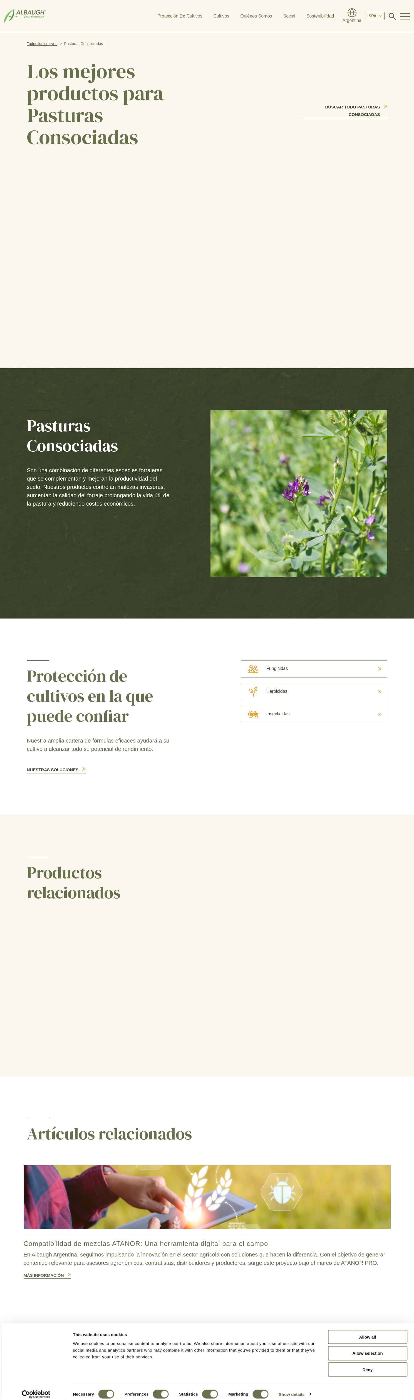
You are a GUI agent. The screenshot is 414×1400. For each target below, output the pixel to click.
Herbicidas (264, 691)
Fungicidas (264, 668)
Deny (368, 1364)
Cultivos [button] (221, 16)
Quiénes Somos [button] (256, 16)
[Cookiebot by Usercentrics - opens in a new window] (36, 1389)
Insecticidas (265, 713)
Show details (292, 1389)
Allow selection (367, 1348)
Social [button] (289, 16)
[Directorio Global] (352, 16)
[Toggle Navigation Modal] (405, 16)
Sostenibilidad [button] (320, 16)
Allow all (367, 1331)
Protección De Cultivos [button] (179, 16)
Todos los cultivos (42, 43)
